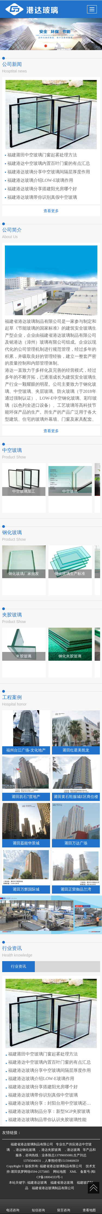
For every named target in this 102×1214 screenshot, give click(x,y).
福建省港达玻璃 (61, 1182)
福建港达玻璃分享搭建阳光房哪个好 (41, 188)
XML (73, 1172)
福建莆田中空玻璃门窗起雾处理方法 (41, 155)
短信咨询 (38, 1206)
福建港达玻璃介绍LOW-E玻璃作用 (39, 180)
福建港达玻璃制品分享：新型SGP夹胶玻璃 (48, 1111)
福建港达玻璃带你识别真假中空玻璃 (41, 197)
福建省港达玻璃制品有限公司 (32, 1144)
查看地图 (89, 1206)
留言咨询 (63, 1206)
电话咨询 (12, 1206)
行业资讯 (18, 966)
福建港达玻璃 (37, 1182)
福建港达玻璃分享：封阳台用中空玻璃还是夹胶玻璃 (49, 1103)
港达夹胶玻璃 (51, 1150)
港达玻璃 (73, 1150)
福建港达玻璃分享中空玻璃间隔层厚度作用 (47, 171)
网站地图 (59, 1172)
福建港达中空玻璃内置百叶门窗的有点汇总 (47, 163)
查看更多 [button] (51, 211)
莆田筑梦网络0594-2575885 (30, 1172)
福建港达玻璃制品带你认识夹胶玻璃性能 (46, 1119)
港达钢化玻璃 (25, 1150)
